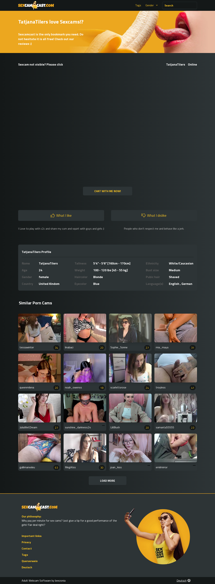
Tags (138, 5)
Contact (27, 548)
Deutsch (27, 567)
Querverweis (30, 561)
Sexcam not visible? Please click (40, 64)
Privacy (26, 542)
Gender (152, 5)
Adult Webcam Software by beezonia (43, 580)
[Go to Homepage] (36, 5)
